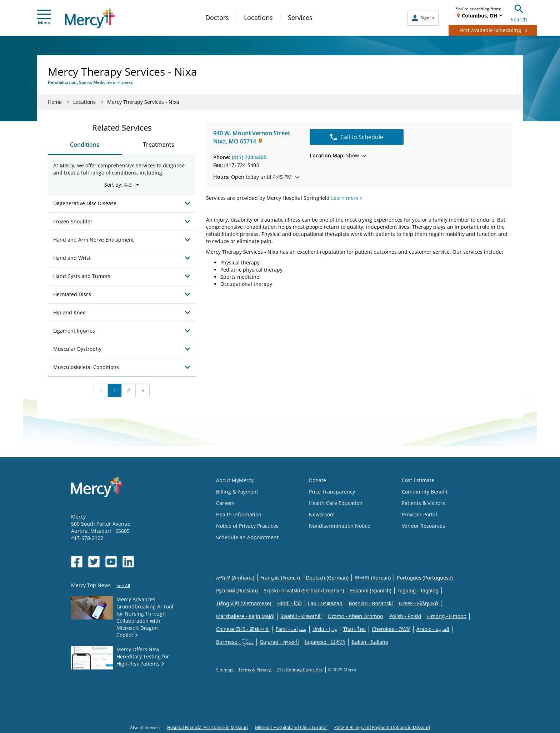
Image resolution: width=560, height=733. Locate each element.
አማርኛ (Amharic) (235, 577)
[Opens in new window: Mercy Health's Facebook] (76, 561)
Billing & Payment (237, 491)
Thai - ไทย (354, 629)
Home (55, 101)
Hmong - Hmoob (446, 616)
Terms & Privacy (255, 670)
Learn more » (346, 197)
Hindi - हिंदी (289, 603)
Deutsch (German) (327, 577)
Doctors (217, 17)
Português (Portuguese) (425, 577)
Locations (258, 17)
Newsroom (322, 514)
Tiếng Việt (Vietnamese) (243, 603)
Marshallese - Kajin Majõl (245, 616)
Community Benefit (425, 491)
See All (123, 585)
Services (300, 17)
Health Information (238, 514)
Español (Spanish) (370, 590)
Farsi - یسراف (291, 629)
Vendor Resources (423, 525)
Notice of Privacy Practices (247, 525)
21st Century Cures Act (299, 670)
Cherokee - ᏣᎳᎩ (391, 629)
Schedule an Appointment (247, 537)
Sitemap (225, 670)
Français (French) (280, 577)
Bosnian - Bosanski (371, 603)
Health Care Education (335, 503)
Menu (44, 18)
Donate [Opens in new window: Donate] (317, 480)
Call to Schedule (356, 137)
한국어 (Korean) (373, 577)
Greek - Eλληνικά (418, 603)
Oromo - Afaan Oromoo (355, 616)
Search (519, 12)
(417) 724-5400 (249, 157)
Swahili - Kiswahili (300, 616)
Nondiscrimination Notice (339, 525)
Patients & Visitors (423, 503)
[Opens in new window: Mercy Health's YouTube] (111, 561)
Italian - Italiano (369, 641)
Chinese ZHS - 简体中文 (243, 629)
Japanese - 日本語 (325, 641)
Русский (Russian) (237, 590)
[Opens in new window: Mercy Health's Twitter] (94, 561)
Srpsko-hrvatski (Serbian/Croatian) (304, 590)
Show (338, 155)
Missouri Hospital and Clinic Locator (291, 727)
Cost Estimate (418, 480)
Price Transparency (332, 491)
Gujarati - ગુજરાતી (279, 641)
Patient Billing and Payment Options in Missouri (382, 727)
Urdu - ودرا (324, 629)
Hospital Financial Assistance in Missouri (207, 727)
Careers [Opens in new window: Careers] (225, 503)
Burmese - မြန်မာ (235, 641)
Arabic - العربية (432, 629)
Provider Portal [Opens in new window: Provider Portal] (419, 514)
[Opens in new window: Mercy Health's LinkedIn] (128, 561)
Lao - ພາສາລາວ (325, 603)
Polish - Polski (405, 616)
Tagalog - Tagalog (418, 590)
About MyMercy (235, 480)
